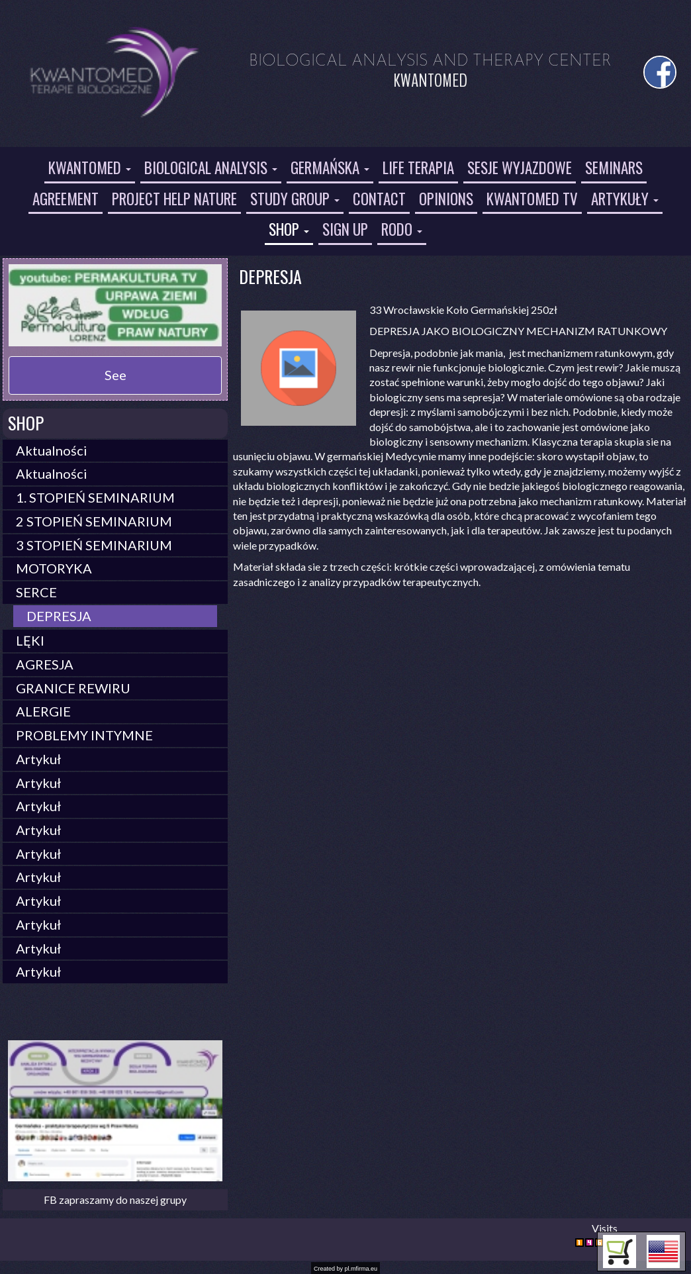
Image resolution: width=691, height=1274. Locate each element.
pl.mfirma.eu (361, 1268)
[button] (663, 1251)
